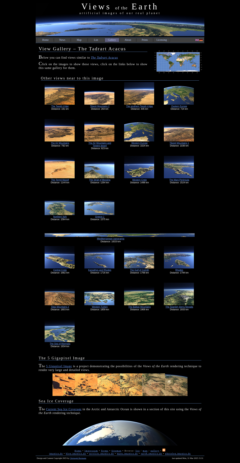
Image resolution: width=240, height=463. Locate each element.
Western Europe (139, 143)
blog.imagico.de (76, 453)
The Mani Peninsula (179, 180)
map (145, 450)
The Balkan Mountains (139, 307)
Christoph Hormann (78, 458)
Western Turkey (100, 307)
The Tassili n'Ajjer (60, 106)
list (138, 450)
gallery (155, 450)
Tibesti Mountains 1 (179, 143)
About (128, 40)
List (96, 40)
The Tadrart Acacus (104, 57)
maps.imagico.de (127, 453)
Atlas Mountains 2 (60, 307)
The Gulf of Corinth (139, 270)
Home (45, 40)
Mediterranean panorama (110, 238)
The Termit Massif (60, 180)
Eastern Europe (179, 106)
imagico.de (56, 453)
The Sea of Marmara (60, 343)
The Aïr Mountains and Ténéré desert (99, 144)
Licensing (161, 40)
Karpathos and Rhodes (99, 270)
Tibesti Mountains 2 (100, 106)
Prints (145, 40)
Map (79, 40)
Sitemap (116, 450)
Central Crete (60, 270)
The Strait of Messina (99, 180)
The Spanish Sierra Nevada (179, 307)
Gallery (112, 40)
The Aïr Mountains (60, 143)
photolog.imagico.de (178, 453)
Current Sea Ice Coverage (64, 409)
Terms (104, 450)
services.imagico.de (101, 453)
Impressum (91, 450)
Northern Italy (60, 216)
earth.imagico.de (151, 453)
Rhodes (179, 270)
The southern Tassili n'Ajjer (139, 106)
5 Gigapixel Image (59, 366)
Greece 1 (99, 216)
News (62, 40)
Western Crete (139, 180)
